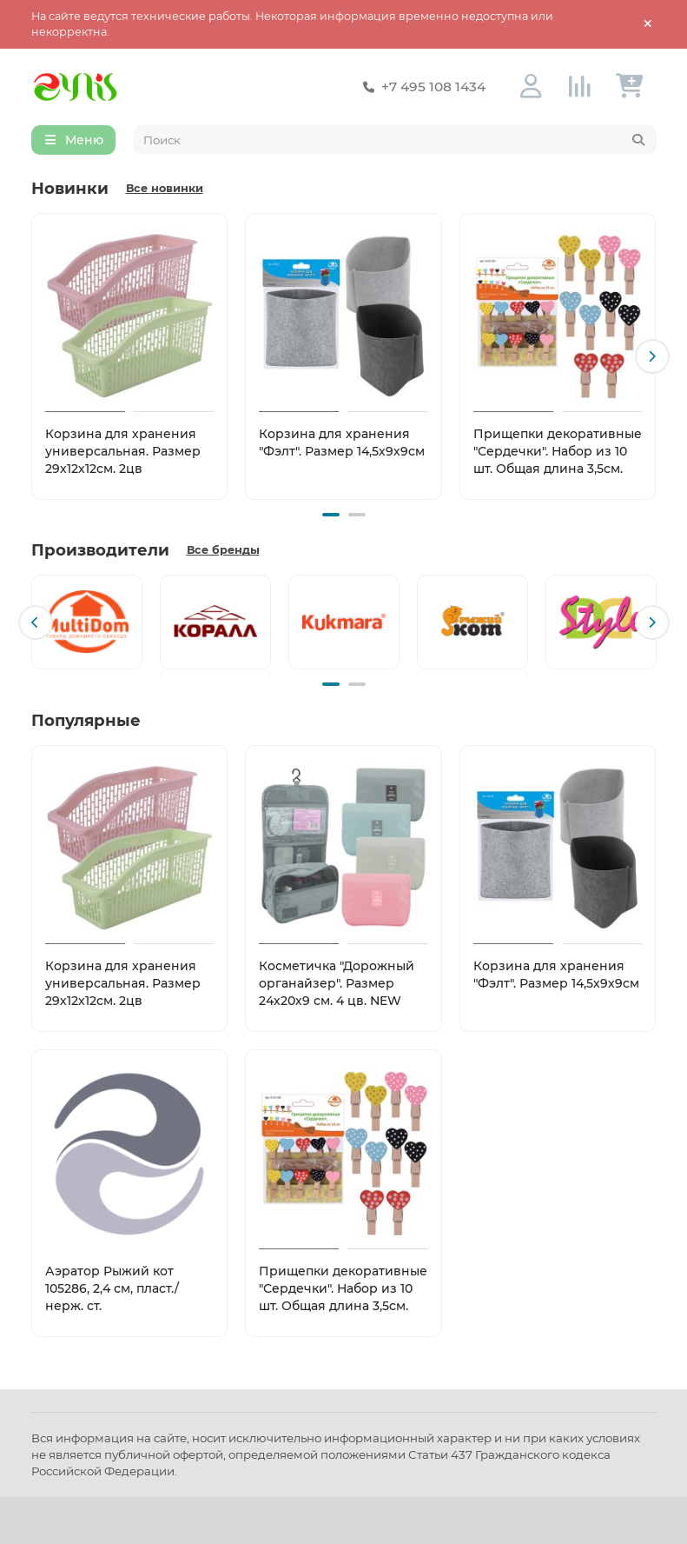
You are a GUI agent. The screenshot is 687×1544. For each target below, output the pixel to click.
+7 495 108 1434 (421, 86)
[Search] (395, 141)
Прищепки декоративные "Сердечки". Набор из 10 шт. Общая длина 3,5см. (557, 452)
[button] (652, 357)
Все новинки (164, 189)
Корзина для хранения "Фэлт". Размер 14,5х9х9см (342, 443)
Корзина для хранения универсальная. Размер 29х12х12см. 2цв (123, 452)
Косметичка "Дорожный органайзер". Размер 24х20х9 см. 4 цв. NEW (336, 982)
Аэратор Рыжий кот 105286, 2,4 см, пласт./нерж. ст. (112, 1286)
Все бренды (223, 549)
